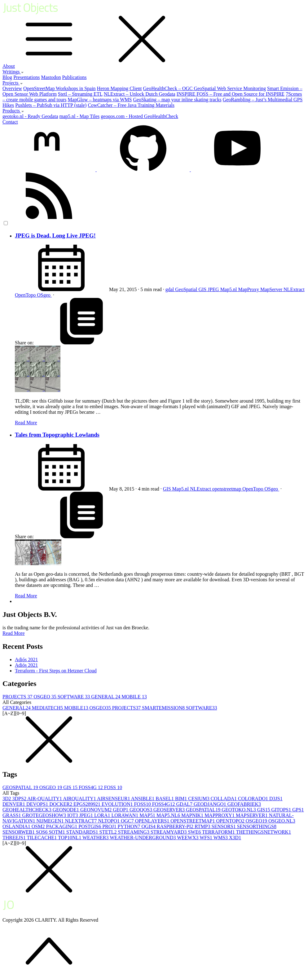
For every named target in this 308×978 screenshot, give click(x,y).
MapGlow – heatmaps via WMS (100, 99)
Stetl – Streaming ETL (80, 94)
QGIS (148, 826)
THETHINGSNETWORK (263, 832)
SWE (195, 832)
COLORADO (253, 798)
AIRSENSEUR (114, 798)
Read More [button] (13, 633)
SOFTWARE (74, 696)
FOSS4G (91, 787)
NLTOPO (109, 820)
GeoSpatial (186, 289)
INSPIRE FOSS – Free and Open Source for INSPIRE (230, 94)
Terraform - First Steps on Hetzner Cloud (56, 670)
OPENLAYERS (153, 820)
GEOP (121, 809)
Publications (74, 77)
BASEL (165, 798)
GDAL (185, 804)
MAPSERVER (252, 815)
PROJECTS (17, 696)
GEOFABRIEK (244, 804)
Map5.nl (229, 289)
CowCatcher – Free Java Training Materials (131, 105)
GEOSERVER (169, 809)
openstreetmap (227, 488)
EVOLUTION (118, 804)
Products (13, 110)
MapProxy (249, 289)
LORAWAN (126, 815)
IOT (73, 815)
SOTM (57, 832)
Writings (13, 71)
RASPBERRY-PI (176, 826)
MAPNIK (193, 815)
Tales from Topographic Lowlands (57, 434)
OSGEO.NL (281, 820)
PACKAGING (62, 826)
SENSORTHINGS (256, 826)
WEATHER (96, 837)
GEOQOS (141, 809)
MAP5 (147, 815)
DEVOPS (37, 804)
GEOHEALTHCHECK (27, 809)
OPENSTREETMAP (193, 820)
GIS (203, 289)
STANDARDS (82, 832)
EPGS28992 (87, 804)
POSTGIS (90, 826)
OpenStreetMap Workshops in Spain (59, 88)
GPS (298, 809)
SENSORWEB (19, 832)
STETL (108, 832)
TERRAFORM (219, 832)
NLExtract (294, 289)
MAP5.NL (168, 815)
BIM (181, 798)
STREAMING (134, 832)
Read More (26, 422)
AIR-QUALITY (45, 798)
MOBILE (134, 696)
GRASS (12, 815)
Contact (10, 121)
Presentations (26, 77)
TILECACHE (42, 837)
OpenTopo (26, 295)
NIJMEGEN (50, 820)
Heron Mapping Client (119, 88)
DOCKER (61, 804)
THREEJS (14, 837)
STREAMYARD (169, 832)
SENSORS (224, 826)
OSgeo (44, 295)
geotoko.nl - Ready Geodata (30, 116)
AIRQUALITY (80, 798)
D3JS (276, 798)
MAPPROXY (220, 815)
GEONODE (66, 809)
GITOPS (281, 809)
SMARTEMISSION (164, 707)
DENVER (14, 804)
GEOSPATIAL (20, 787)
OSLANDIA (17, 826)
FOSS (113, 787)
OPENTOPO (230, 820)
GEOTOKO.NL (239, 809)
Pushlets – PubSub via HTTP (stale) (50, 105)
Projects (12, 82)
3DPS (19, 798)
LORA (103, 815)
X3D (235, 837)
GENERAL (106, 696)
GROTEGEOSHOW (44, 815)
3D (7, 798)
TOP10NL (70, 837)
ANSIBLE (143, 798)
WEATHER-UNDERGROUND (143, 837)
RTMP (203, 826)
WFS (206, 837)
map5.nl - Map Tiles (79, 116)
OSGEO (45, 696)
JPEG (214, 289)
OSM (39, 826)
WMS (221, 837)
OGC (128, 820)
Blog (7, 77)
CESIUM (199, 798)
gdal (170, 289)
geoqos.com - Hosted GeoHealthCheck (139, 116)
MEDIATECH (48, 707)
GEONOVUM (96, 809)
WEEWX (188, 837)
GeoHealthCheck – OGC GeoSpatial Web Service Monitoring (204, 88)
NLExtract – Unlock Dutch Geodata (139, 94)
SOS (42, 832)
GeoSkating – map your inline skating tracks (177, 99)
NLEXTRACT (81, 820)
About (8, 66)
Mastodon (51, 77)
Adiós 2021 (26, 659)
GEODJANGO (210, 804)
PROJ (109, 826)
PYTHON (130, 826)
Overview (12, 88)
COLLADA (224, 798)
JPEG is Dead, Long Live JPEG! (55, 235)
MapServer (272, 289)
